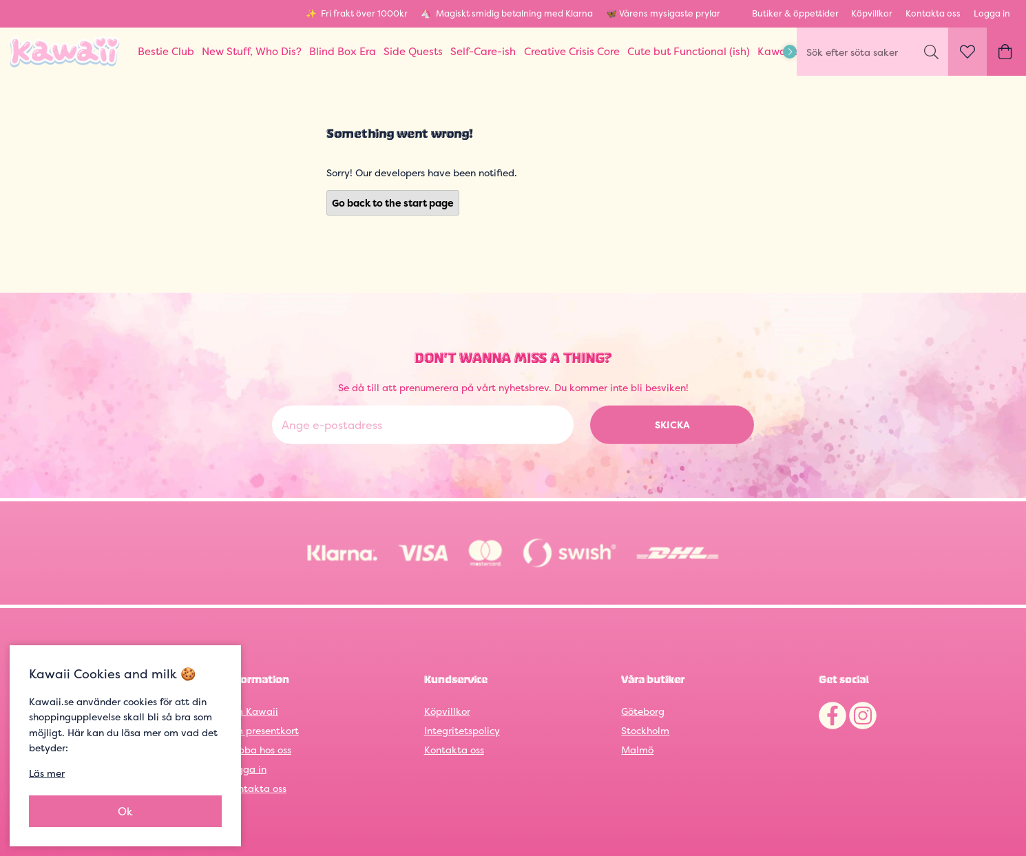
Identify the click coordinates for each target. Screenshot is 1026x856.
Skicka (672, 424)
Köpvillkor (871, 13)
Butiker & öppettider (795, 13)
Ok (125, 811)
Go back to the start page (393, 202)
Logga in (992, 13)
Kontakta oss (933, 13)
